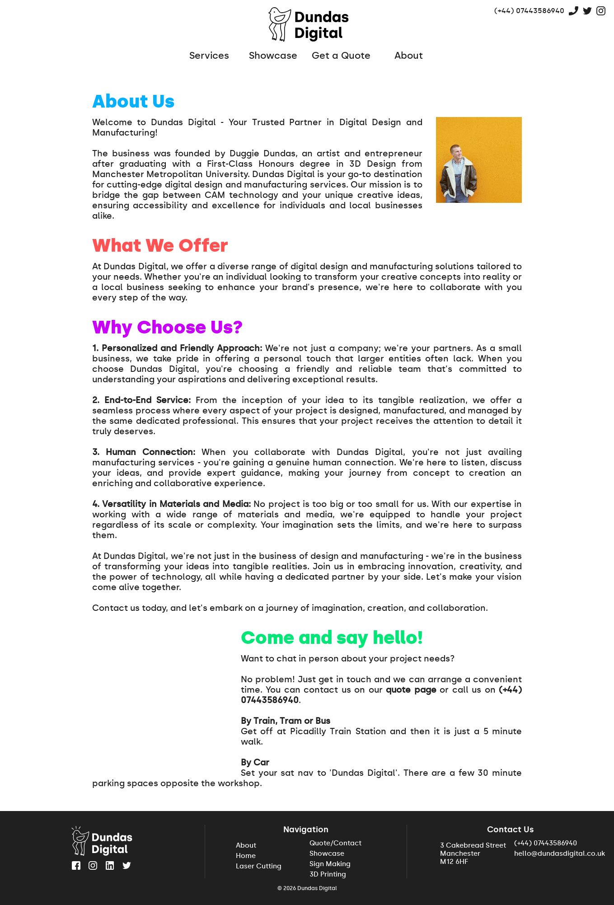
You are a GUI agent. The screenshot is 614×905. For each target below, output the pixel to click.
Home (246, 856)
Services (195, 55)
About (408, 55)
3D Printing (327, 874)
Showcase (273, 55)
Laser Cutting (258, 866)
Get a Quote (341, 55)
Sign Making (330, 864)
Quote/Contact (335, 843)
